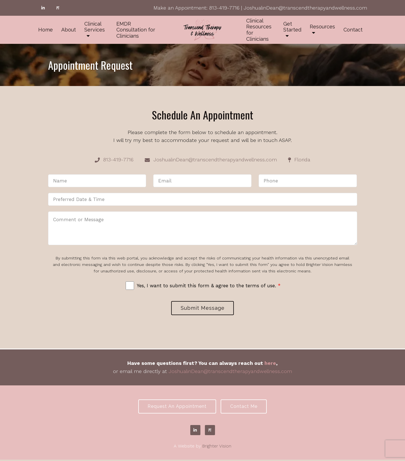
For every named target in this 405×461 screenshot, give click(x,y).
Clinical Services (94, 27)
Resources (322, 27)
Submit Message (203, 308)
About (68, 30)
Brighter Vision (217, 447)
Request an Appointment (176, 407)
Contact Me (244, 407)
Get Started (292, 27)
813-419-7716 (224, 8)
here (270, 364)
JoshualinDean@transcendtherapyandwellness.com (305, 8)
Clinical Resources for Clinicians (258, 30)
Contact (353, 30)
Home (45, 30)
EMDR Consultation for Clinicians (135, 30)
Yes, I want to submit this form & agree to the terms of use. (208, 285)
